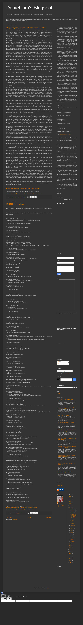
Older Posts (48, 517)
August (72, 528)
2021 (70, 505)
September (72, 525)
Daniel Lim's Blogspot (29, 7)
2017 (70, 547)
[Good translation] (3, 598)
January (72, 541)
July (71, 530)
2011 (70, 558)
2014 (70, 553)
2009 (70, 562)
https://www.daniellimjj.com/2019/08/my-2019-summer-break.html (21, 507)
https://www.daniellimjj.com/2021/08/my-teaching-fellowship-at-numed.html (23, 193)
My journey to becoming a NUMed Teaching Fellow (26, 28)
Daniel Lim (60, 503)
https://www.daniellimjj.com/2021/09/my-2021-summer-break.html (21, 509)
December (72, 509)
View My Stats (60, 485)
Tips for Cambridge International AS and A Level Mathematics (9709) (67, 456)
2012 (70, 557)
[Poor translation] (9, 598)
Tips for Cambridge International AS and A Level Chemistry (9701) (67, 447)
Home (29, 517)
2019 (70, 543)
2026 (70, 496)
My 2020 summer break (15, 204)
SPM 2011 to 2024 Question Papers (65, 399)
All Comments (61, 364)
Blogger (47, 588)
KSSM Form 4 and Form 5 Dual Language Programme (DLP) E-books (67, 407)
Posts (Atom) (15, 519)
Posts (59, 361)
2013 (70, 555)
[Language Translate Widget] (65, 371)
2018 (70, 545)
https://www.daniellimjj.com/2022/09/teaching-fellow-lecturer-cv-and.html (23, 188)
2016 (70, 549)
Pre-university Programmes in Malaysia (66, 422)
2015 (70, 551)
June (71, 532)
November (72, 510)
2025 (70, 498)
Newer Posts (9, 517)
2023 (70, 501)
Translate (65, 373)
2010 (70, 560)
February (72, 539)
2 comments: (23, 196)
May (71, 534)
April (71, 536)
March (71, 537)
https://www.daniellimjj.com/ (65, 134)
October (72, 512)
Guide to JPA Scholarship (63, 415)
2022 (70, 503)
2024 (70, 500)
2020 (70, 507)
